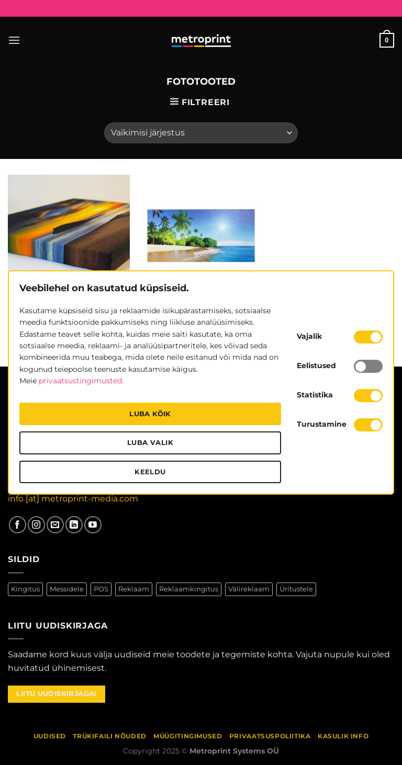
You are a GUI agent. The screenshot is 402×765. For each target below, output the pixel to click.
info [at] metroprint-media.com (73, 499)
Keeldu (150, 471)
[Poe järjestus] (200, 132)
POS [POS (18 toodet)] (101, 589)
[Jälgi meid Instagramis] (36, 524)
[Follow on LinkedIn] (74, 524)
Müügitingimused (187, 736)
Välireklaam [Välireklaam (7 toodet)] (249, 589)
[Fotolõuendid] (69, 235)
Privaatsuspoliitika (270, 736)
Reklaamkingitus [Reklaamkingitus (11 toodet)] (188, 589)
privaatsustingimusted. (81, 380)
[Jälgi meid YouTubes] (93, 524)
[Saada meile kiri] (55, 524)
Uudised (50, 736)
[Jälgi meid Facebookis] (17, 524)
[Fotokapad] (201, 235)
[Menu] (14, 40)
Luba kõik (150, 413)
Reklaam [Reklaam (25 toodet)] (133, 589)
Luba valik (150, 442)
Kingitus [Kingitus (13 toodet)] (25, 589)
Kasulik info (343, 736)
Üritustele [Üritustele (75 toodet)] (296, 589)
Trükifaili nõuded (109, 736)
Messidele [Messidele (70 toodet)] (67, 589)
